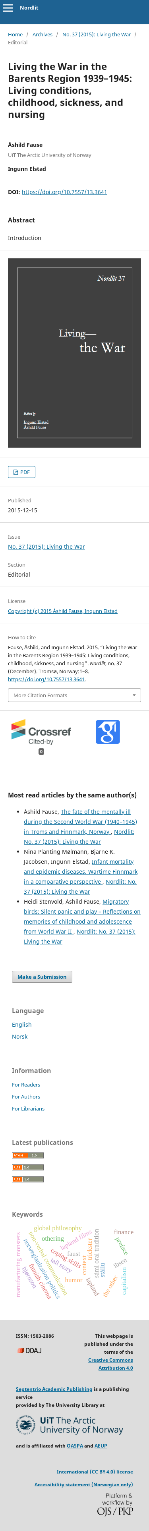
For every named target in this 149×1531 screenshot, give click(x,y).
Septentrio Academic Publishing (54, 1389)
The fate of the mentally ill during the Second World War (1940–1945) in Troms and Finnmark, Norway (80, 821)
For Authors (26, 1096)
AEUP (101, 1445)
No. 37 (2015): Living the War (96, 34)
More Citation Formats (40, 695)
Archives (42, 34)
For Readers (26, 1084)
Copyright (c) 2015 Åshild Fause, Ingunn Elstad (63, 611)
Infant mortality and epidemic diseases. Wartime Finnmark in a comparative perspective (80, 871)
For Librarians (28, 1108)
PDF (24, 472)
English (22, 1024)
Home (15, 34)
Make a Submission (42, 976)
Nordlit (29, 7)
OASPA (75, 1445)
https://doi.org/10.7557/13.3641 (64, 192)
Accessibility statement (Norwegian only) (84, 1484)
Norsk (19, 1036)
